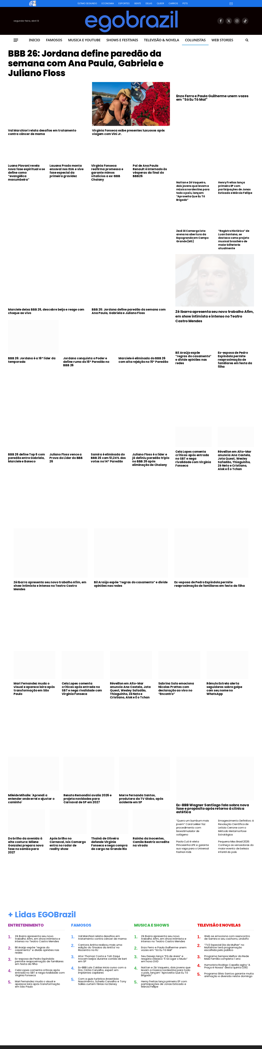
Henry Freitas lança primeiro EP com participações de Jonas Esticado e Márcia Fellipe (235, 188)
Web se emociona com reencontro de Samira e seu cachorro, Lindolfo (227, 937)
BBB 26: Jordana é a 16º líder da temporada (31, 360)
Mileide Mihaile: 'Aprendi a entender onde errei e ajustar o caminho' (31, 798)
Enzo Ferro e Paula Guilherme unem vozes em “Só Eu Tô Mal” (212, 97)
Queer (160, 3)
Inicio (34, 40)
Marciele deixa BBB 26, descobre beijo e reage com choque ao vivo (46, 311)
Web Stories (222, 40)
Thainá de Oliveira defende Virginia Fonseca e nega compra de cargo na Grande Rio (109, 844)
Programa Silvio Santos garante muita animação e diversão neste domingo (229, 974)
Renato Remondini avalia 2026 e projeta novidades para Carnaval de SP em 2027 (87, 798)
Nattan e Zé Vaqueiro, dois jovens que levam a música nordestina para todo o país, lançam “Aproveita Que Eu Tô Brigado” (193, 191)
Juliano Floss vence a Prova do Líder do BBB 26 (66, 458)
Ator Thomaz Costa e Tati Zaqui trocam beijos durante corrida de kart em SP (102, 959)
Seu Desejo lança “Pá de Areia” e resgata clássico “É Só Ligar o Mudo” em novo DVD (164, 959)
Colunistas (195, 40)
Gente (137, 3)
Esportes (124, 3)
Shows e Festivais (122, 40)
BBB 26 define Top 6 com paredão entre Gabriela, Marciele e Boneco (26, 458)
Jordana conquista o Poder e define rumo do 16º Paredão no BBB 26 (86, 362)
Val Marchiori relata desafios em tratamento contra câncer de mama (42, 132)
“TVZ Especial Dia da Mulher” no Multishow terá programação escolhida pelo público (224, 947)
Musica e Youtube (84, 40)
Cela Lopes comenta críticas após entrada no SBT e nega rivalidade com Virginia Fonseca (193, 458)
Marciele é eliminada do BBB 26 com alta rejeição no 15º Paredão (143, 360)
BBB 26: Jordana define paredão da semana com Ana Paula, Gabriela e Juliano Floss (85, 63)
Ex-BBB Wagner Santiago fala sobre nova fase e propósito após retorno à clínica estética (212, 808)
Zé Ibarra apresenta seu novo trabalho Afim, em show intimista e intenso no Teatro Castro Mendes (214, 316)
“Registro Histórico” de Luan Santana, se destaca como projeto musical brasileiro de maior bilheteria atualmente (233, 239)
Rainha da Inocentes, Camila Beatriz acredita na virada (151, 842)
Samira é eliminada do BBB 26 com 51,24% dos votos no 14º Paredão (108, 458)
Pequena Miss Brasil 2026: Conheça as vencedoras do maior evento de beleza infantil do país (235, 847)
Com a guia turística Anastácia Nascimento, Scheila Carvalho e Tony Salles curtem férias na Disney (102, 981)
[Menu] (16, 40)
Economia (108, 3)
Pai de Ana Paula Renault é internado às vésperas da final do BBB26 (150, 171)
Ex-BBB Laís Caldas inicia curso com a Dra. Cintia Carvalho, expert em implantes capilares (102, 970)
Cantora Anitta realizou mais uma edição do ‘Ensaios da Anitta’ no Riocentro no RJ (100, 947)
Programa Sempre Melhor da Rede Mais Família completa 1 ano (226, 957)
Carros (173, 3)
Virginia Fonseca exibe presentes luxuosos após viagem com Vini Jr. (128, 132)
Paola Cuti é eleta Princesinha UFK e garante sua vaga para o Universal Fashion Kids (192, 847)
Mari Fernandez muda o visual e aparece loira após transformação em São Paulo (34, 689)
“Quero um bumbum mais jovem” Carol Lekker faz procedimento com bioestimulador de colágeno (192, 827)
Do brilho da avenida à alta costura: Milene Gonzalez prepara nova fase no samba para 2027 (25, 845)
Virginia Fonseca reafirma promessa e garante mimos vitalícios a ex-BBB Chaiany (107, 172)
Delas (149, 3)
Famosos (54, 40)
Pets (185, 3)
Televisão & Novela (161, 40)
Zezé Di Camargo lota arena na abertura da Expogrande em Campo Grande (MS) (192, 236)
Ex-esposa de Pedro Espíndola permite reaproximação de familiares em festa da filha (235, 359)
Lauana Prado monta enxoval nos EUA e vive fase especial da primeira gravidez (67, 171)
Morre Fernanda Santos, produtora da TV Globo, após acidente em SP (141, 798)
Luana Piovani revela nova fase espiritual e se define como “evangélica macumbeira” (26, 172)
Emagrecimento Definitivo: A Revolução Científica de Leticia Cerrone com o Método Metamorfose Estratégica (236, 827)
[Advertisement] (89, 210)
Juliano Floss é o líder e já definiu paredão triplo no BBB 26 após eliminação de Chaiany (150, 460)
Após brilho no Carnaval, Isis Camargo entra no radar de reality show (68, 844)
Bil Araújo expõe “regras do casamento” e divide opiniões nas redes (193, 358)
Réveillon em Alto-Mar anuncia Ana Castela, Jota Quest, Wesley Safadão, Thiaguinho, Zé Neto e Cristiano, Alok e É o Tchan (234, 460)
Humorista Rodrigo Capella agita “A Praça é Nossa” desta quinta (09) (227, 966)
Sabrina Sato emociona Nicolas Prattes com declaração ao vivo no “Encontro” (176, 689)
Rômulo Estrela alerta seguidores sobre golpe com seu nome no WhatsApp (224, 689)
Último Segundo (87, 3)
